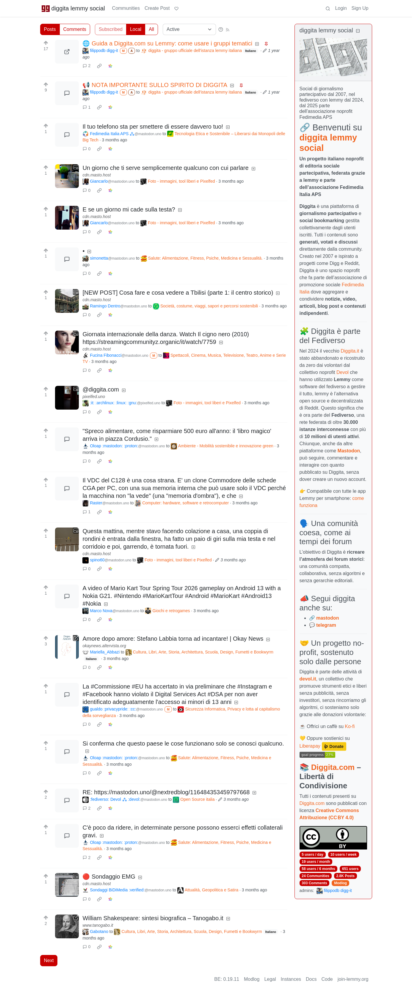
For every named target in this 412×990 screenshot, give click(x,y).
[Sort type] (189, 29)
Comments (74, 29)
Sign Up (360, 8)
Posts (50, 29)
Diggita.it (350, 350)
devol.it (308, 678)
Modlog (340, 883)
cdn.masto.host (96, 175)
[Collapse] (358, 31)
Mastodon (349, 450)
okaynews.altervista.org (104, 645)
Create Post (157, 8)
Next (49, 960)
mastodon (327, 617)
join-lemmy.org (353, 979)
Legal (270, 979)
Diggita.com (333, 767)
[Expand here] (67, 176)
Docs (311, 979)
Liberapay (310, 746)
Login (341, 8)
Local (135, 29)
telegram (326, 625)
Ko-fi (350, 726)
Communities (126, 8)
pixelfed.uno (93, 396)
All (151, 29)
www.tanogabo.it (97, 925)
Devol (342, 372)
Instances (291, 979)
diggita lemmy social (73, 8)
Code (327, 979)
